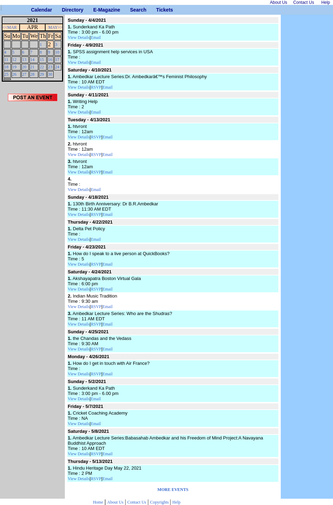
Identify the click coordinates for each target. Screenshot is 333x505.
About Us (115, 502)
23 (50, 66)
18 (6, 66)
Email (96, 37)
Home (98, 502)
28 (32, 74)
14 (32, 59)
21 (32, 66)
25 (6, 74)
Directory (64, 10)
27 (24, 74)
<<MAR (9, 27)
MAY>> (55, 27)
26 (14, 74)
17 (57, 59)
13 (24, 59)
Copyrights (160, 502)
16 (50, 59)
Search (132, 10)
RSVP (96, 87)
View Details (78, 37)
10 (57, 52)
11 (6, 59)
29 (42, 74)
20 (24, 66)
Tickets (159, 10)
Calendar (33, 10)
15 (42, 59)
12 (14, 59)
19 (14, 66)
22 (42, 66)
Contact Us (136, 502)
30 (50, 74)
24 (57, 66)
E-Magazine (95, 10)
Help (176, 502)
